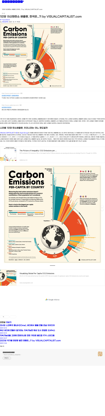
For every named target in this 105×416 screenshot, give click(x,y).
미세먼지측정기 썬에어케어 (10, 96)
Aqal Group (24, 155)
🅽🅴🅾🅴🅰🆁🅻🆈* (13, 2)
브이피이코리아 (6, 107)
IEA (17, 155)
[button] (2, 7)
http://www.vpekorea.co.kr (10, 105)
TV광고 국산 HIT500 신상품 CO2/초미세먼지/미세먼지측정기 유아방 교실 (23, 98)
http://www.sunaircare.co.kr (11, 93)
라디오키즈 (5, 22)
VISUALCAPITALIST (7, 155)
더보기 (8, 345)
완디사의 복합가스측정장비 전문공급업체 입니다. (15, 110)
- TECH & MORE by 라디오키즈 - (12, 377)
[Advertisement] (52, 127)
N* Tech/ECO (5, 20)
